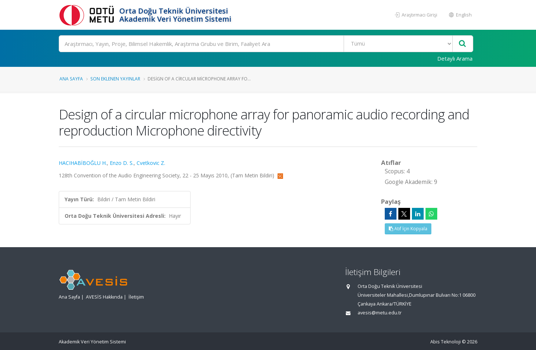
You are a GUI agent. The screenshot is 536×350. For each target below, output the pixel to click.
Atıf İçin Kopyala (408, 228)
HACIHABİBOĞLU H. (83, 162)
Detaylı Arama (454, 58)
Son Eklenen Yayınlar (115, 79)
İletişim (136, 297)
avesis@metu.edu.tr (380, 313)
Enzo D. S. (122, 162)
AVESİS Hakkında (104, 297)
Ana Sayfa (71, 79)
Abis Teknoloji (445, 342)
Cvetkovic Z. (151, 162)
